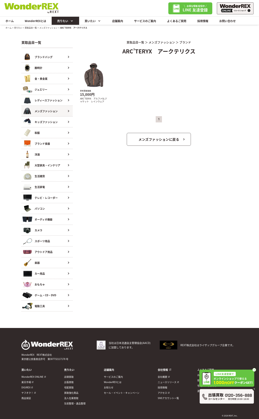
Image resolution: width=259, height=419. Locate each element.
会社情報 (163, 369)
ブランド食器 (42, 143)
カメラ (38, 230)
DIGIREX (25, 387)
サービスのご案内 (145, 21)
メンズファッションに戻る (158, 139)
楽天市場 (26, 382)
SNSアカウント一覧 (168, 398)
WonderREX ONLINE (32, 376)
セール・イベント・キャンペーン (121, 392)
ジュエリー (41, 89)
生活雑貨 (40, 176)
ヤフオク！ (27, 392)
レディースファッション (48, 100)
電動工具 (40, 306)
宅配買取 (69, 387)
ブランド (185, 42)
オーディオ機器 (43, 219)
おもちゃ (40, 284)
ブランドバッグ (44, 57)
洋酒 (37, 154)
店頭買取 (69, 376)
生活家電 (40, 187)
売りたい (65, 21)
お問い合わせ (227, 21)
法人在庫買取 (71, 398)
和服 (37, 133)
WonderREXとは (35, 21)
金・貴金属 (41, 78)
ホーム (9, 21)
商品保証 (26, 398)
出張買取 (69, 382)
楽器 (37, 262)
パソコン (40, 208)
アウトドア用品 (44, 252)
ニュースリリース (167, 382)
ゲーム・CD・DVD (45, 295)
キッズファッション (46, 122)
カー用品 (40, 273)
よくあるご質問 (176, 21)
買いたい (93, 21)
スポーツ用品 (42, 241)
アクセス (162, 392)
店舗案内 (117, 21)
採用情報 (202, 21)
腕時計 (38, 68)
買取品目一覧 (31, 27)
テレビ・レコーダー (46, 197)
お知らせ (108, 387)
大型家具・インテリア (47, 165)
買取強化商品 (71, 392)
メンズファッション (48, 27)
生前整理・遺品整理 (75, 403)
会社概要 (162, 376)
